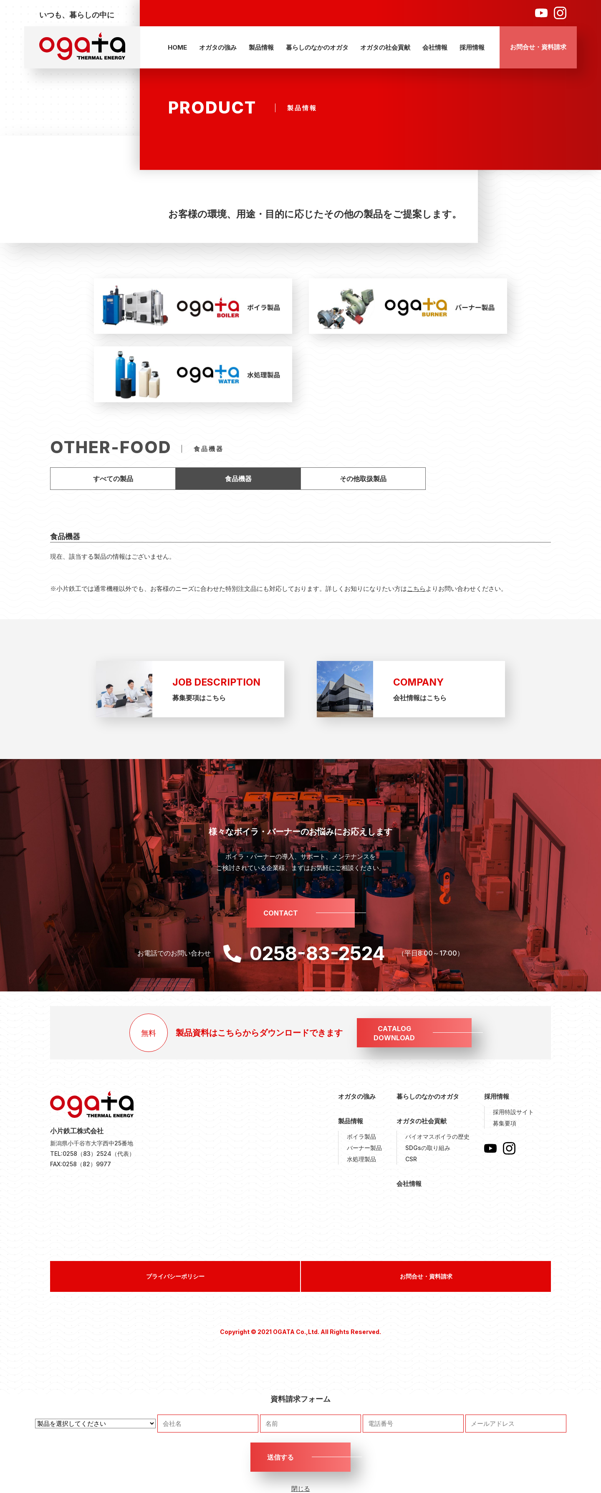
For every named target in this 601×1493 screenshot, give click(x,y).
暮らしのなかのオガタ (317, 47)
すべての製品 (113, 478)
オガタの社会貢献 (385, 47)
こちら (416, 589)
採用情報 (472, 47)
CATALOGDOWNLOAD (394, 1033)
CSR (411, 1159)
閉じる (300, 1489)
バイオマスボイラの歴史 (437, 1136)
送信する (280, 1457)
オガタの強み (218, 47)
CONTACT (280, 913)
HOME (177, 47)
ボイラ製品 (361, 1136)
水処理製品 (361, 1159)
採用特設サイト (513, 1111)
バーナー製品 (364, 1147)
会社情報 (434, 47)
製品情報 (261, 47)
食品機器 (238, 478)
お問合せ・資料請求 (538, 47)
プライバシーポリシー (175, 1276)
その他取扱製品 (363, 478)
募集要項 (504, 1123)
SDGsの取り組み (427, 1147)
